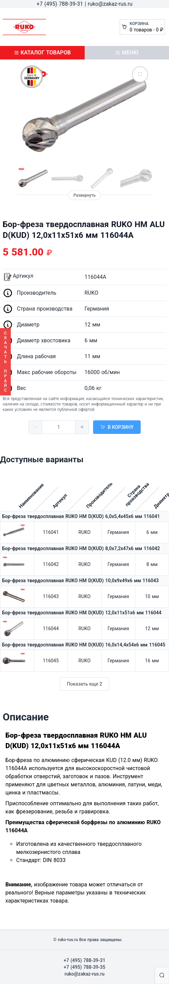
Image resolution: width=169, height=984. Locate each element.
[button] (35, 427)
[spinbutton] (58, 427)
